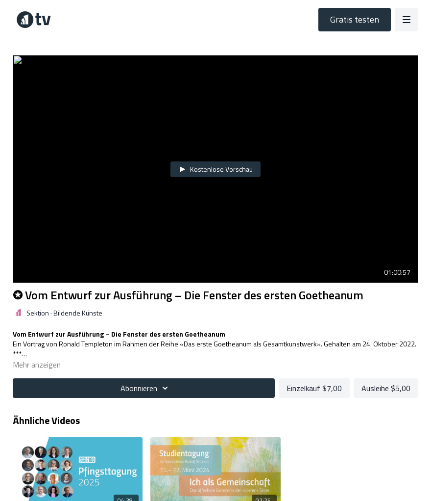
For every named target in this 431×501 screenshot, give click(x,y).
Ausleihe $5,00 (385, 388)
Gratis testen (354, 19)
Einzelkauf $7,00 (314, 388)
